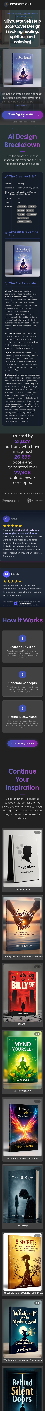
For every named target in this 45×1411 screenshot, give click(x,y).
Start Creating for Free (22, 743)
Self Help (32, 207)
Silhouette (22, 207)
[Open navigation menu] (39, 4)
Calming (21, 214)
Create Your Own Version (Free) (23, 115)
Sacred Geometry (24, 222)
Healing (21, 210)
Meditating (32, 214)
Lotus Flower (22, 218)
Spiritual (30, 210)
